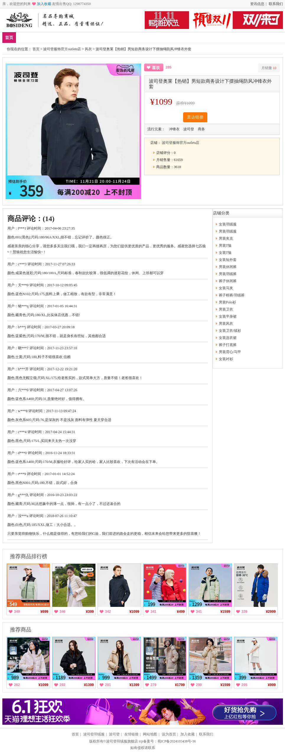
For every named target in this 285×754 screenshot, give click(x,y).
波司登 (114, 734)
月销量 (268, 68)
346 (63, 612)
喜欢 (156, 68)
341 (154, 612)
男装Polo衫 (227, 302)
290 (199, 685)
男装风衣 (226, 323)
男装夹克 (226, 238)
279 (154, 685)
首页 (9, 37)
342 (108, 612)
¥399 (90, 612)
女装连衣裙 (228, 338)
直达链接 (195, 117)
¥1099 (134, 612)
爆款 (42, 37)
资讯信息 (257, 4)
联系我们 (276, 4)
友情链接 (131, 734)
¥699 (44, 612)
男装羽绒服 (228, 231)
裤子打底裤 (228, 345)
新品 (24, 37)
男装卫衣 (226, 309)
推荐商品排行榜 (28, 556)
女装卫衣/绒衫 (230, 331)
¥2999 (271, 612)
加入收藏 (44, 4)
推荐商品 (20, 630)
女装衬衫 (226, 359)
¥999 (272, 685)
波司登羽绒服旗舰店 (122, 741)
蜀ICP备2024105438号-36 (176, 741)
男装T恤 (225, 245)
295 (244, 685)
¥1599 (225, 612)
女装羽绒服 (228, 224)
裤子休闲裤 (228, 281)
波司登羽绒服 (94, 734)
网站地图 (150, 734)
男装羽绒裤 (228, 274)
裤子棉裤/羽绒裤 (232, 295)
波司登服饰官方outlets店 (62, 49)
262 (17, 685)
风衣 (88, 49)
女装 (77, 37)
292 (63, 685)
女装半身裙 (228, 316)
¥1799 (180, 685)
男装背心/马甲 (230, 352)
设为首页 (169, 734)
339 (244, 612)
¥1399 (89, 685)
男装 (59, 37)
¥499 (181, 612)
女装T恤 (225, 253)
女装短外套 (228, 260)
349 (17, 612)
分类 (94, 37)
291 (108, 685)
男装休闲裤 (228, 267)
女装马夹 (226, 288)
